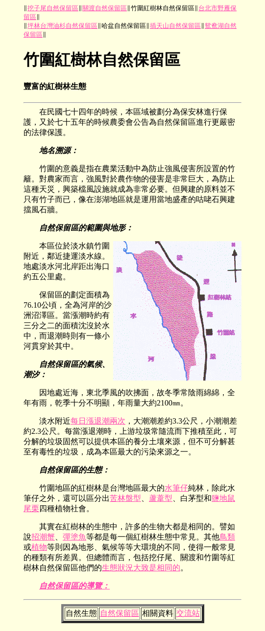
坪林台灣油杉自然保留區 (62, 25)
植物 (39, 547)
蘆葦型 (160, 498)
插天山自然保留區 (175, 25)
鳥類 (227, 537)
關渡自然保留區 (104, 8)
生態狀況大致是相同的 (141, 567)
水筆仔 (176, 488)
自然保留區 (119, 613)
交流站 (188, 613)
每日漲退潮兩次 (98, 421)
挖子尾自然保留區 (52, 8)
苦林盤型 (125, 498)
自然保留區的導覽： (74, 586)
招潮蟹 (43, 537)
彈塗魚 (74, 537)
